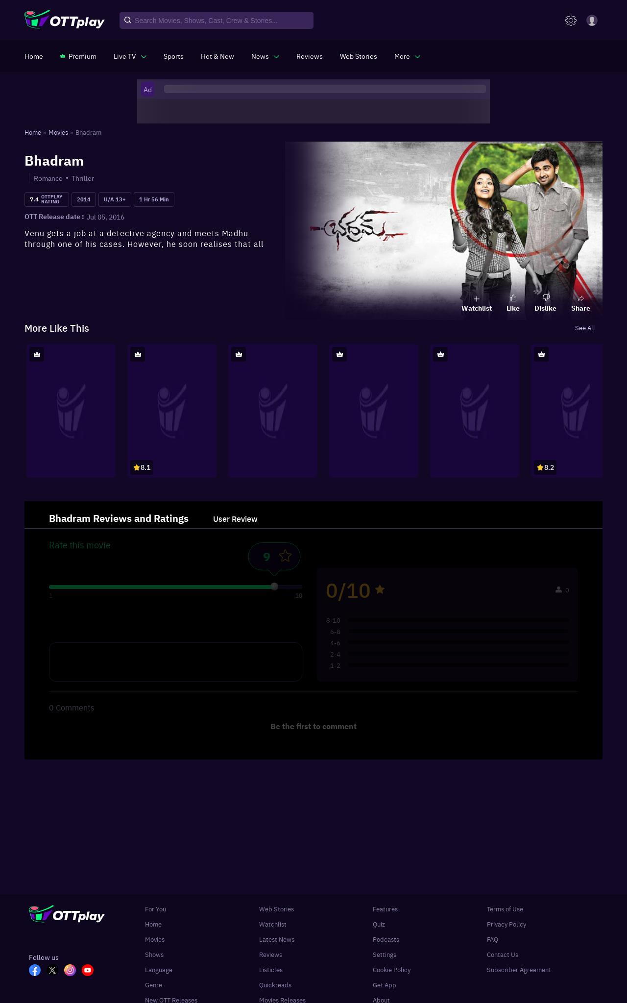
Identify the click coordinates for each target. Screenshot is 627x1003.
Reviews (270, 954)
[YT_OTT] (90, 971)
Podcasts (386, 939)
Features (385, 909)
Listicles (271, 969)
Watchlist (273, 924)
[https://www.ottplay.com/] (33, 56)
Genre (153, 984)
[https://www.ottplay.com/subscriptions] (78, 56)
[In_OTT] (73, 971)
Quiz (379, 924)
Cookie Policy (391, 969)
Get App (384, 984)
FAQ (492, 939)
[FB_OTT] (38, 971)
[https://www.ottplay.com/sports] (174, 56)
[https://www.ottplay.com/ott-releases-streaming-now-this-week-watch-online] (217, 56)
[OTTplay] (64, 20)
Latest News (276, 939)
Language (158, 969)
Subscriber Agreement (519, 969)
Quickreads (275, 984)
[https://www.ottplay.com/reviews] (309, 56)
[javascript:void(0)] (130, 56)
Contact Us (502, 954)
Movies (155, 939)
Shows (154, 954)
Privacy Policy (506, 924)
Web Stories (276, 909)
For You (155, 909)
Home (153, 924)
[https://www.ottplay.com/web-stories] (358, 56)
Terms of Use (505, 909)
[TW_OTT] (55, 971)
